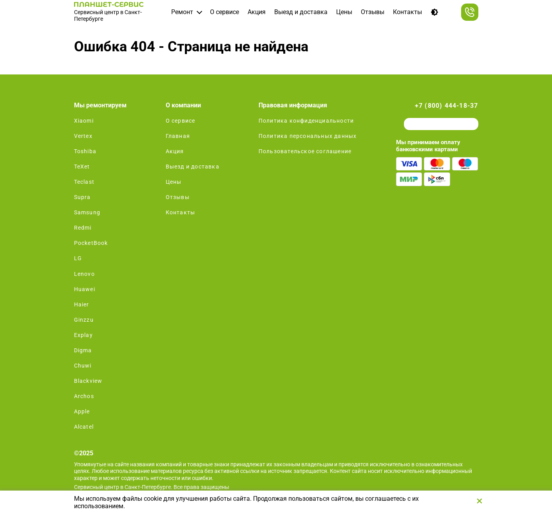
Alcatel (84, 427)
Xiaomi (84, 121)
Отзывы (372, 12)
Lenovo (84, 274)
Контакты (407, 12)
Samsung (87, 212)
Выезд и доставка (301, 12)
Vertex (83, 136)
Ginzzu (84, 320)
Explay (83, 335)
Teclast (84, 182)
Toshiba (85, 151)
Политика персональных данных (308, 136)
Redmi (83, 228)
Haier (81, 304)
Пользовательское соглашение (305, 151)
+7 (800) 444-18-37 (446, 105)
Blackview (88, 381)
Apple (82, 411)
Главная (178, 136)
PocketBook (91, 243)
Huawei (84, 289)
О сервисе (224, 12)
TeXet (82, 166)
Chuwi (83, 365)
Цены (344, 12)
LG (78, 258)
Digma (83, 350)
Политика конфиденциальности (306, 121)
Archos (84, 396)
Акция (257, 12)
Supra (82, 197)
